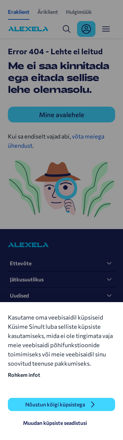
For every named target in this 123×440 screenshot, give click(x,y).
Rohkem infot (24, 375)
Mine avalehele (61, 114)
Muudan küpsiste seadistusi (55, 423)
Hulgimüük (79, 12)
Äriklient (47, 12)
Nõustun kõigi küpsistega (55, 404)
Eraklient (19, 12)
